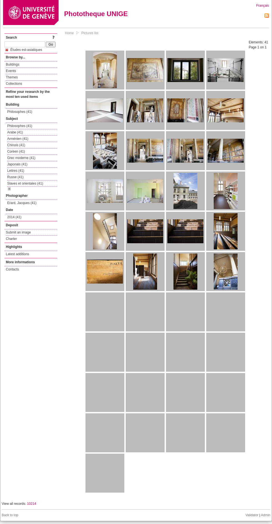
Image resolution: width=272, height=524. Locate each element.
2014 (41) (14, 217)
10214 (31, 504)
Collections (14, 84)
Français (262, 6)
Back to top (10, 515)
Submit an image (18, 232)
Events (11, 71)
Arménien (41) (17, 139)
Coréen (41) (16, 151)
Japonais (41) (17, 164)
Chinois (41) (16, 145)
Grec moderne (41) (21, 158)
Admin (265, 515)
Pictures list (89, 33)
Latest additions (17, 254)
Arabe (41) (15, 132)
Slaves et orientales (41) (25, 183)
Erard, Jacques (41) (21, 203)
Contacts (12, 269)
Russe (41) (15, 177)
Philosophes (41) (19, 112)
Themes (12, 77)
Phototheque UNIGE (96, 14)
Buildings (12, 64)
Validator (251, 515)
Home (69, 33)
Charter (11, 239)
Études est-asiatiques (24, 50)
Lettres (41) (15, 171)
